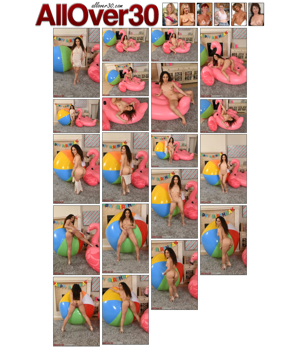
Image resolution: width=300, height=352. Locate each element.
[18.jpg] (174, 275)
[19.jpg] (125, 310)
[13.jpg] (223, 169)
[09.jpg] (223, 116)
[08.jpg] (76, 116)
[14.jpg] (174, 204)
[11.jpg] (76, 169)
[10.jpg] (125, 167)
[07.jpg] (125, 114)
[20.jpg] (76, 311)
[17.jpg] (223, 240)
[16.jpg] (76, 240)
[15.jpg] (125, 238)
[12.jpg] (174, 151)
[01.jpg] (76, 63)
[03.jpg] (174, 45)
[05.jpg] (125, 79)
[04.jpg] (223, 63)
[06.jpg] (174, 97)
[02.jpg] (125, 45)
